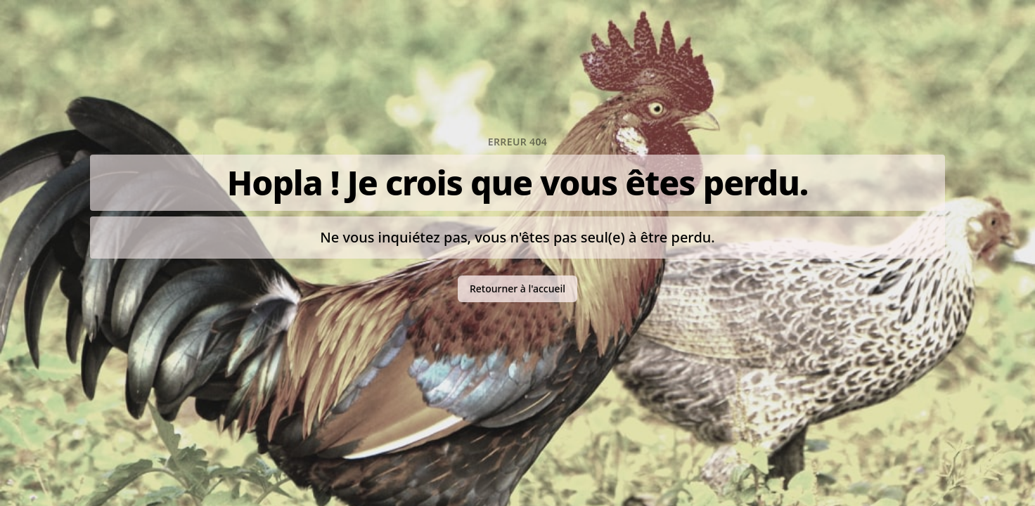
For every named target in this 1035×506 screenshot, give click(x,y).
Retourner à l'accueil (517, 288)
